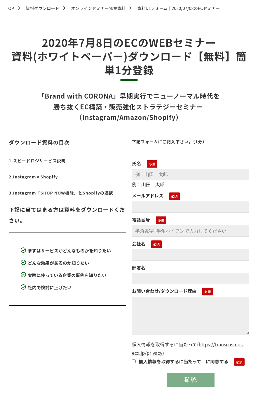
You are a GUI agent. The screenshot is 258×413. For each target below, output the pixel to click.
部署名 (138, 267)
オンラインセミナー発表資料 (98, 8)
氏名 (136, 163)
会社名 (138, 243)
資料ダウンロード (42, 8)
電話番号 (141, 219)
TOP (10, 8)
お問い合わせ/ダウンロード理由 (164, 291)
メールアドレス (147, 195)
